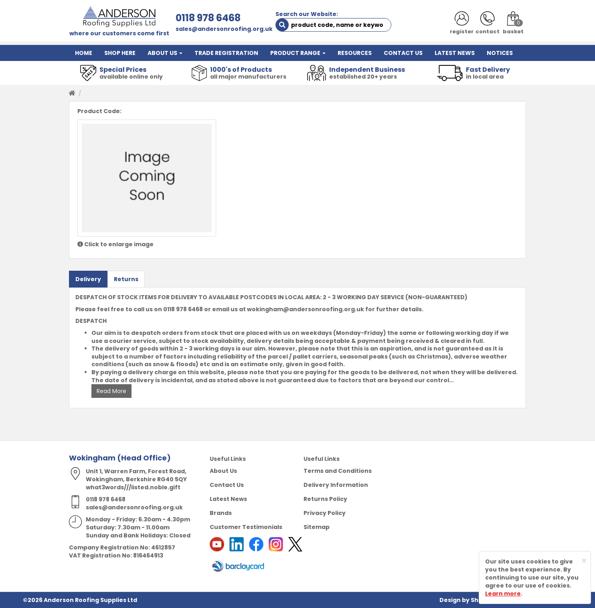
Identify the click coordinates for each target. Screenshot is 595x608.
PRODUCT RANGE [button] (298, 53)
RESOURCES (355, 53)
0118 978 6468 (208, 17)
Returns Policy (325, 499)
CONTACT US (403, 53)
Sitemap (317, 527)
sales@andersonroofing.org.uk (224, 29)
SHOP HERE (120, 53)
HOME (83, 53)
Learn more (503, 594)
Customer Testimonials (246, 527)
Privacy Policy (325, 513)
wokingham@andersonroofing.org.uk (305, 309)
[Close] (584, 560)
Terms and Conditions (338, 471)
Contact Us (227, 485)
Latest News (228, 499)
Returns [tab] (126, 279)
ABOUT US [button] (165, 53)
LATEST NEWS (455, 53)
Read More (111, 391)
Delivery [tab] (88, 279)
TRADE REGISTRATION (226, 53)
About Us (223, 471)
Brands (221, 513)
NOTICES (500, 53)
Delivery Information (336, 485)
